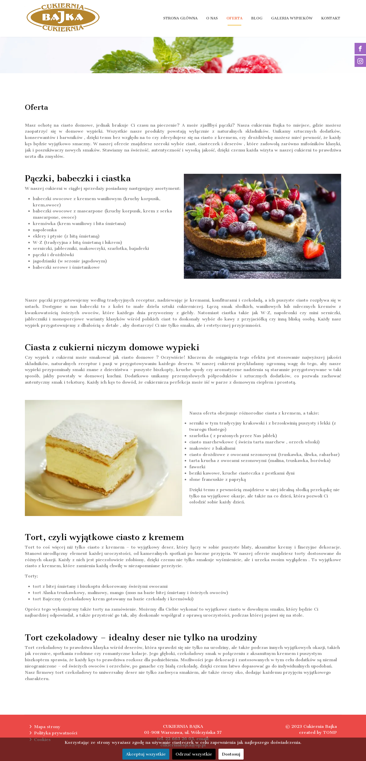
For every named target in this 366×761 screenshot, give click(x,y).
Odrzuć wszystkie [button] (194, 754)
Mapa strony (47, 726)
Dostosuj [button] (231, 754)
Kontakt (330, 18)
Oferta (234, 18)
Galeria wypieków (292, 18)
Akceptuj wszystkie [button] (146, 754)
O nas (212, 18)
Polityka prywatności (55, 733)
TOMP (330, 732)
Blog (256, 18)
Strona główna (180, 18)
